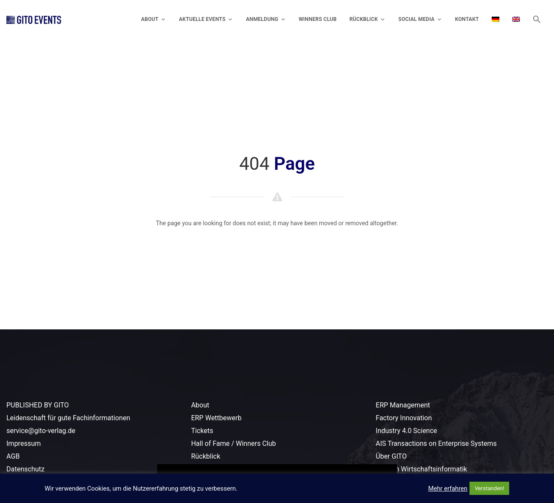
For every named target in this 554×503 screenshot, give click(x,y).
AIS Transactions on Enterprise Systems (436, 443)
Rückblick (368, 19)
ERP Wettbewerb (216, 418)
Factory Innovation (404, 418)
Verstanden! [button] (489, 488)
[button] (537, 19)
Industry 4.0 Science (406, 431)
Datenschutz (25, 469)
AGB (13, 456)
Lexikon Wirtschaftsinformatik (421, 469)
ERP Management (403, 405)
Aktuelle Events (206, 19)
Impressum (23, 443)
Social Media (420, 19)
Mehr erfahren (447, 488)
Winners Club (318, 19)
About (153, 19)
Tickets (202, 431)
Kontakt (467, 19)
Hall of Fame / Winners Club (233, 443)
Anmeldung (266, 19)
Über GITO (391, 456)
